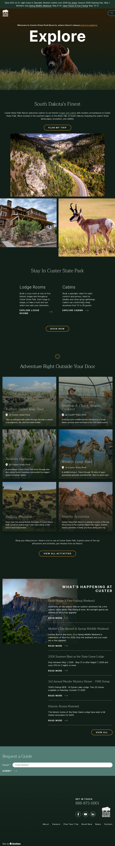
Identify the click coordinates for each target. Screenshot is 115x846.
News (98, 824)
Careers (56, 824)
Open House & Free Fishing (75, 5)
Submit (7, 771)
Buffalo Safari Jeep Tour (25, 409)
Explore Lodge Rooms (29, 312)
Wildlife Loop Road (77, 462)
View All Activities (57, 553)
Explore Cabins (72, 310)
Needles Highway (19, 459)
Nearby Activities (75, 516)
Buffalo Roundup (19, 516)
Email (5, 765)
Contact (108, 824)
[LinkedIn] (93, 814)
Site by (11, 839)
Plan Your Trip (71, 824)
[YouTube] (85, 814)
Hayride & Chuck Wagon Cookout (81, 407)
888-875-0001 (87, 803)
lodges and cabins (67, 113)
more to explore (89, 25)
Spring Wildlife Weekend (40, 5)
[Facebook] (78, 814)
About (46, 824)
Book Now (57, 329)
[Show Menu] (111, 13)
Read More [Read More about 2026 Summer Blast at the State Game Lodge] (55, 670)
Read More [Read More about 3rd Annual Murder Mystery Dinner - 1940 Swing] (55, 695)
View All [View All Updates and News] (102, 732)
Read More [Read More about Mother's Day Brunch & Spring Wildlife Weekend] (55, 646)
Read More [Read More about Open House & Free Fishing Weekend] (55, 618)
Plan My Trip (57, 127)
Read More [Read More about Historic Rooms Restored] (55, 720)
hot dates (72, 2)
